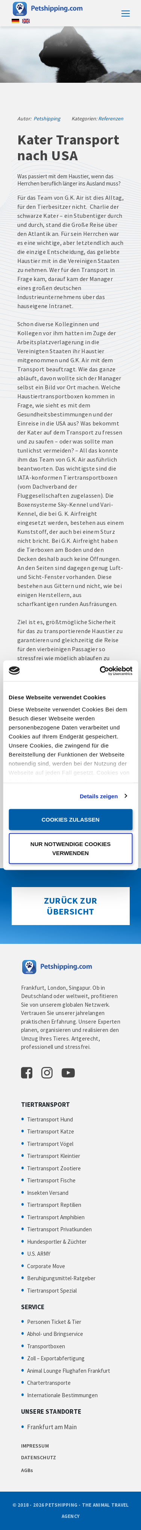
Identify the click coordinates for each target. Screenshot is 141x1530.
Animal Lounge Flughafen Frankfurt (68, 1370)
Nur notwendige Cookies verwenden (70, 848)
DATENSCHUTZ (38, 1457)
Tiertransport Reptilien (54, 1204)
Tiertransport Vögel (50, 1143)
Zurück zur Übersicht (70, 906)
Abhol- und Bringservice (55, 1333)
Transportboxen (46, 1346)
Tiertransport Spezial (52, 1290)
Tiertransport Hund (50, 1119)
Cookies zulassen (70, 819)
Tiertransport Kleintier (53, 1155)
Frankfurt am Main (52, 1427)
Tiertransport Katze (50, 1131)
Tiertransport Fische (51, 1180)
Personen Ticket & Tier (54, 1321)
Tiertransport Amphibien (56, 1217)
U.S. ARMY (38, 1253)
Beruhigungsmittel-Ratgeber (61, 1278)
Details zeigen (99, 796)
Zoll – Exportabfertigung (56, 1358)
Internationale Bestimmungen (62, 1395)
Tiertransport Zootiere (54, 1168)
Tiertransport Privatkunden (59, 1229)
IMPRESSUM (35, 1445)
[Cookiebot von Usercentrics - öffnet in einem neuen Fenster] (100, 671)
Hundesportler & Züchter (56, 1241)
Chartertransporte (49, 1382)
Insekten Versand (47, 1192)
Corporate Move (46, 1266)
